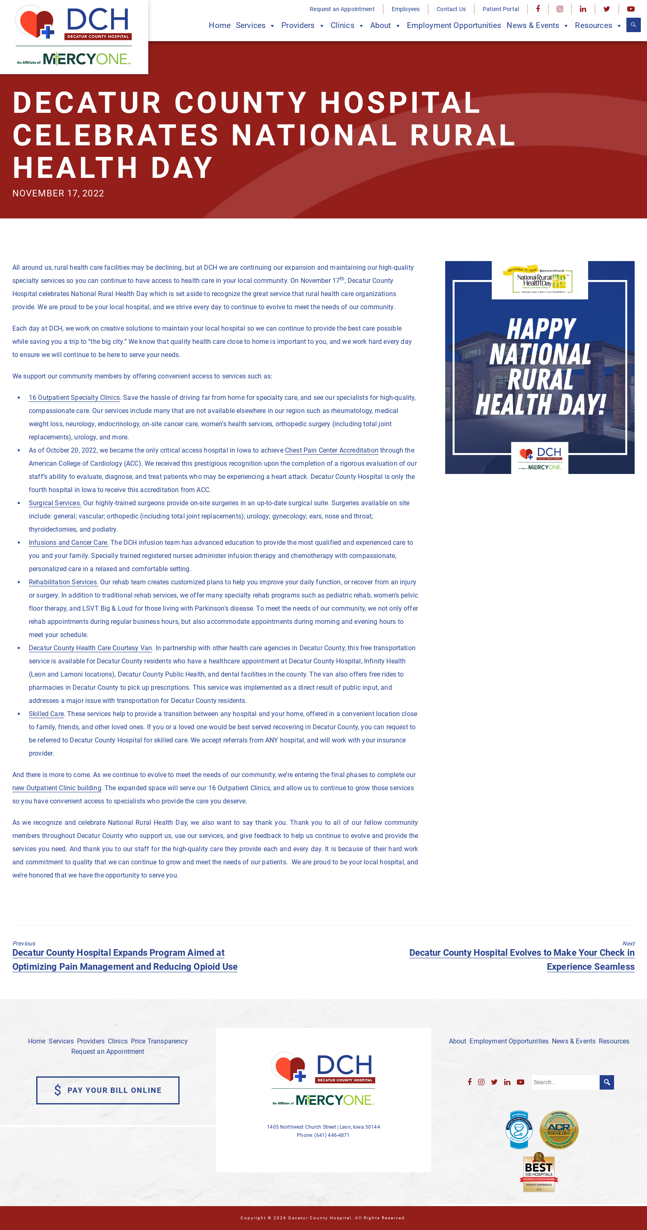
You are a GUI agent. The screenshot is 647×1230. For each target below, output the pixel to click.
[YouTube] (631, 9)
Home (220, 25)
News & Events (538, 26)
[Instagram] (560, 9)
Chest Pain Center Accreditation (331, 450)
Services (256, 26)
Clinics (348, 26)
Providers (303, 26)
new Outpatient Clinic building (56, 788)
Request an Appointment (342, 9)
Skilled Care (46, 714)
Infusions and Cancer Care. (69, 542)
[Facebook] (538, 9)
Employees (406, 9)
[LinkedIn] (583, 9)
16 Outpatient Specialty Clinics (74, 397)
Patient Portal (501, 9)
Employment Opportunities (454, 25)
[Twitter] (607, 9)
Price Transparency (159, 1041)
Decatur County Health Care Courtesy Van (90, 648)
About (386, 26)
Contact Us (451, 9)
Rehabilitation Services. (63, 582)
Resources (599, 26)
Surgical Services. (55, 503)
